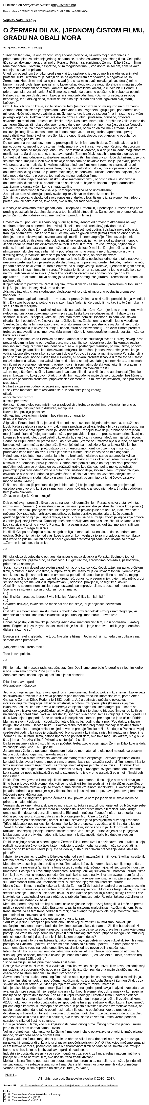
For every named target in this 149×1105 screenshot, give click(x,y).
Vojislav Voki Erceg (18, 20)
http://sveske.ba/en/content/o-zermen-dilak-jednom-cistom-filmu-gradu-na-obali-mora (69, 1085)
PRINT (10, 1075)
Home (6, 11)
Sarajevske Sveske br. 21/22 (21, 47)
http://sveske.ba (63, 5)
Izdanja (14, 11)
